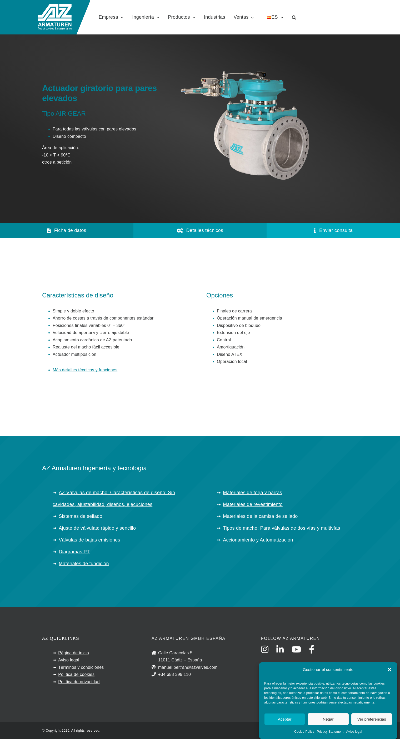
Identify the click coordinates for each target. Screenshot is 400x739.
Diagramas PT (74, 551)
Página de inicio (73, 653)
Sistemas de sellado (80, 516)
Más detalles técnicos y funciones (85, 370)
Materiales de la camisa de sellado (260, 516)
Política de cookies (76, 674)
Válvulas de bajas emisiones (89, 540)
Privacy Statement (330, 731)
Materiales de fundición (84, 563)
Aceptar (285, 719)
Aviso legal (354, 731)
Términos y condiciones (81, 667)
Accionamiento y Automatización (258, 540)
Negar (328, 719)
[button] (389, 669)
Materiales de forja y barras (252, 492)
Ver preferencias (371, 719)
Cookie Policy (304, 731)
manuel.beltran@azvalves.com (188, 667)
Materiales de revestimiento (253, 504)
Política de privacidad (78, 682)
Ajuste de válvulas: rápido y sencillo (97, 528)
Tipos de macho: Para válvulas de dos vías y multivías (281, 528)
